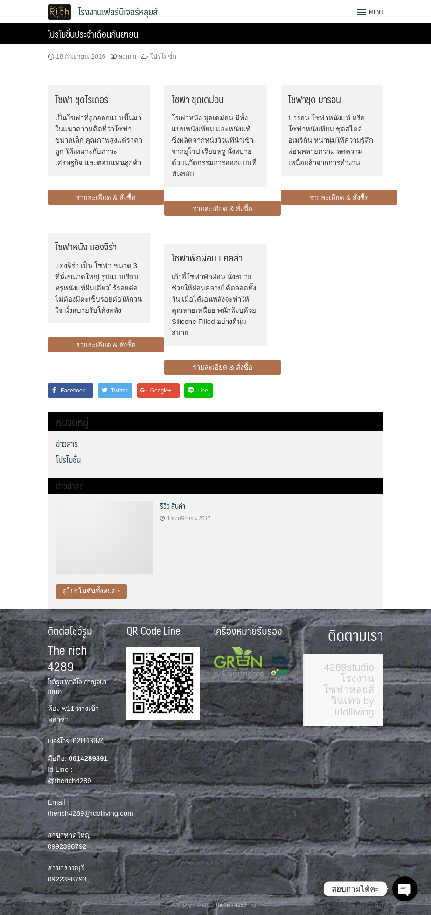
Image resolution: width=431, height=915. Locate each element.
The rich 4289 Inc (235, 905)
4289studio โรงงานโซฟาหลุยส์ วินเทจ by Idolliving (348, 689)
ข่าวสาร (67, 443)
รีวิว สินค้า (172, 505)
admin (127, 56)
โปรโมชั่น (163, 56)
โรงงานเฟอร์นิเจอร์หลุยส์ (118, 12)
